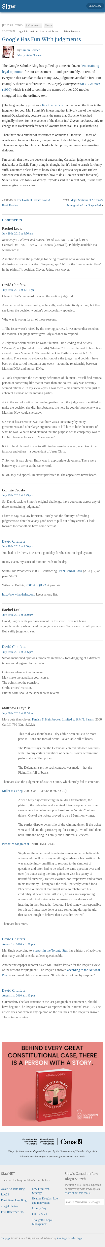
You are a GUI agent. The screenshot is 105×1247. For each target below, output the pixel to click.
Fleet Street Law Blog (14, 1200)
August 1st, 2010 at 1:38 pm (18, 944)
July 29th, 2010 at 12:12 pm (18, 289)
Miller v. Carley (12, 790)
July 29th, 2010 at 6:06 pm (17, 651)
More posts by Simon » (29, 55)
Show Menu (95, 5)
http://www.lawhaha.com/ (18, 594)
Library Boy (39, 1208)
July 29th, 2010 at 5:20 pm (17, 614)
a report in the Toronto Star (50, 950)
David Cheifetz (14, 541)
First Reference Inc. (12, 1212)
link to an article (52, 105)
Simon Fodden (30, 50)
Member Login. (75, 1238)
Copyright (5, 1238)
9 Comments (33, 25)
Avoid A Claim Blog (13, 1188)
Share (48, 25)
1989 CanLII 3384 (70, 571)
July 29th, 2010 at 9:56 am (17, 233)
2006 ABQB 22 (36, 585)
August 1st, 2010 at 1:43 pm (18, 995)
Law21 (5, 1194)
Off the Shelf (39, 1214)
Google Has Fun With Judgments (41, 39)
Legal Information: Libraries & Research (40, 31)
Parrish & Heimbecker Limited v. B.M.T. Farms (63, 719)
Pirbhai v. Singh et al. (16, 844)
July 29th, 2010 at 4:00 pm (17, 546)
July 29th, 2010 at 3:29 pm (17, 495)
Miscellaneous (72, 31)
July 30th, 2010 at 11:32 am (18, 713)
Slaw (8, 6)
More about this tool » (78, 1192)
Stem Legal (62, 1238)
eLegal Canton (9, 1206)
